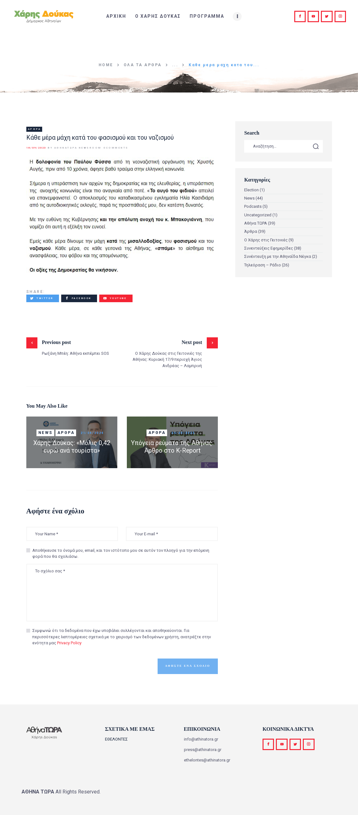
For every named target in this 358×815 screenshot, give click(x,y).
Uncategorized (257, 215)
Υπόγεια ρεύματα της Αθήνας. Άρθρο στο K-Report (172, 446)
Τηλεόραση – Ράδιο (262, 265)
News (45, 432)
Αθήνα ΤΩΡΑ (255, 223)
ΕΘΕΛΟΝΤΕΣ (116, 739)
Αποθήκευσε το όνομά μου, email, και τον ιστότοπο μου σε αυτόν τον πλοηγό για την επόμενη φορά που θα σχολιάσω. (120, 553)
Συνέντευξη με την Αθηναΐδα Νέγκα (277, 256)
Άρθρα (34, 129)
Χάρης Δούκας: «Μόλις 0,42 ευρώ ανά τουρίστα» (71, 446)
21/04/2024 (92, 433)
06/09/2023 (183, 433)
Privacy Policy (69, 642)
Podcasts (253, 206)
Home (106, 65)
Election (251, 190)
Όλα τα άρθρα (143, 65)
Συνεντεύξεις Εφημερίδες (268, 248)
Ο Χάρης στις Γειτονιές (266, 240)
